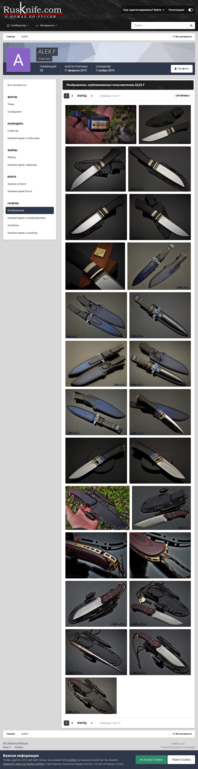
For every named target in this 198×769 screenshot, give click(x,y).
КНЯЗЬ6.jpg (148, 134)
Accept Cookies (151, 759)
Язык (7, 747)
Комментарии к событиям (23, 138)
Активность (47, 25)
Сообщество (18, 25)
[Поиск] (152, 25)
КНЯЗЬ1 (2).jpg (77, 280)
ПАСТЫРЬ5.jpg (141, 617)
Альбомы (13, 225)
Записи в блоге (17, 183)
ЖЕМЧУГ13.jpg (77, 329)
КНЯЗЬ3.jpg (75, 230)
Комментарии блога (20, 191)
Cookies (19, 747)
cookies (72, 759)
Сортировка (183, 96)
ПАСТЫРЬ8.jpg (77, 569)
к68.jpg (72, 134)
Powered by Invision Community (178, 747)
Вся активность (17, 85)
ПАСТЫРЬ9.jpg (144, 520)
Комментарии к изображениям (26, 217)
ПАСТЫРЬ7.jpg (141, 569)
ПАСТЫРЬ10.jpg (78, 520)
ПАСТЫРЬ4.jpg (77, 665)
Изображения (16, 210)
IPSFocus (23, 743)
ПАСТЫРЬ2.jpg (77, 704)
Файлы (12, 157)
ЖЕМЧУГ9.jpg (76, 425)
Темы (11, 104)
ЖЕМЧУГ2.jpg (76, 474)
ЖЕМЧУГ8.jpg (140, 425)
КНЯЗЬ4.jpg (138, 182)
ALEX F (81, 139)
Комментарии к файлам (22, 164)
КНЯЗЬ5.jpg (75, 182)
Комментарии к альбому (22, 232)
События (13, 130)
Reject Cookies (181, 759)
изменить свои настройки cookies (23, 763)
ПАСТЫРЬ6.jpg (77, 617)
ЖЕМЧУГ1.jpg (140, 474)
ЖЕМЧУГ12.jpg (141, 329)
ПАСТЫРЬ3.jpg (141, 665)
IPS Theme (9, 743)
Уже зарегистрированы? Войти (144, 10)
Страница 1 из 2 (110, 95)
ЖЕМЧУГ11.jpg (77, 377)
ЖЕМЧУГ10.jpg (141, 377)
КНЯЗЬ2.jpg (139, 230)
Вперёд (82, 95)
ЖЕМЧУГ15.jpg (139, 280)
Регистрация (176, 9)
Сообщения (15, 111)
